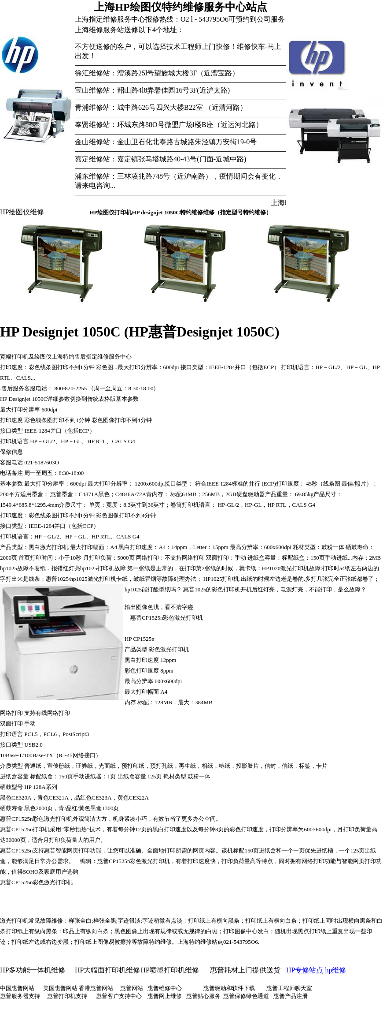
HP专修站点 (304, 970)
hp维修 (335, 970)
